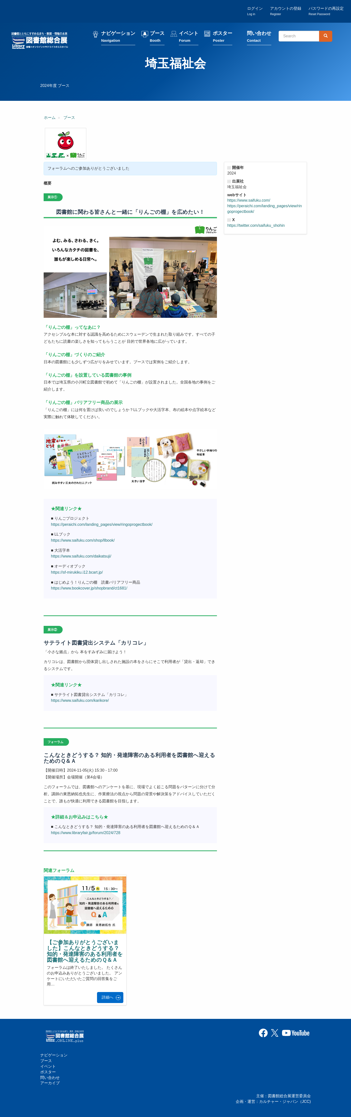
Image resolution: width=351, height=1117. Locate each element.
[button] (65, 143)
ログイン (255, 11)
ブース (157, 37)
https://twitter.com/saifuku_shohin (256, 225)
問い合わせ (259, 37)
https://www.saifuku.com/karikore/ (80, 700)
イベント (188, 37)
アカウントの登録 (285, 11)
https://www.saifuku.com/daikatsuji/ (81, 556)
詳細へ (107, 997)
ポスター (222, 37)
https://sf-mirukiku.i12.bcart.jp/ (77, 572)
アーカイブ (50, 1083)
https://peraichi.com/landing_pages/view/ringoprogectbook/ (101, 524)
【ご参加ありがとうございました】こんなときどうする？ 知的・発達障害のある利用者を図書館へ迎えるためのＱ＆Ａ (85, 951)
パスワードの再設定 (326, 11)
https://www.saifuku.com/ (248, 200)
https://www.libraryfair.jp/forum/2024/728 (85, 833)
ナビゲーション (118, 37)
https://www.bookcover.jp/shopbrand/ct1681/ (89, 588)
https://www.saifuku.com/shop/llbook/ (83, 540)
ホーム (50, 117)
